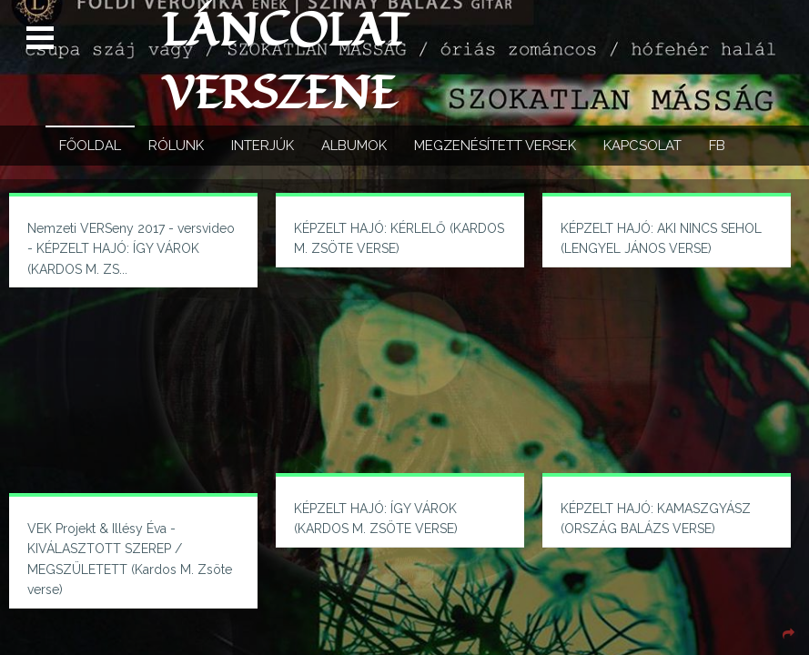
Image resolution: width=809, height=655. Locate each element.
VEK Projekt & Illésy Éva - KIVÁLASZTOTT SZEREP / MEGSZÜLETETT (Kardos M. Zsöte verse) (129, 559)
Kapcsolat (642, 145)
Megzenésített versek (495, 145)
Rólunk (176, 145)
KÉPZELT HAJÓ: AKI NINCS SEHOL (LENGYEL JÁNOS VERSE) (661, 238)
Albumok (354, 145)
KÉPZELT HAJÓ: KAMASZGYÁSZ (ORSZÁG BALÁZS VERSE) (656, 518)
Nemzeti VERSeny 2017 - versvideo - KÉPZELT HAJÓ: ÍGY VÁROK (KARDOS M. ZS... (131, 249)
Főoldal (90, 145)
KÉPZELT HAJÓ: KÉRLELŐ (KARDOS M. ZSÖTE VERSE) (399, 238)
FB (717, 145)
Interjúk (262, 145)
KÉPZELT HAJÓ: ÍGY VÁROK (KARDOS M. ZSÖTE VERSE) (376, 518)
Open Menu (42, 38)
